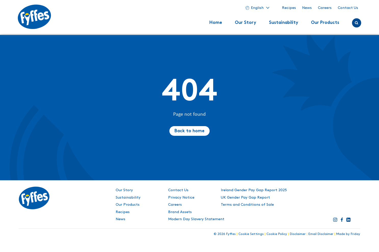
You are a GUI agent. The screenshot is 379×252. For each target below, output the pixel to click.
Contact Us (347, 8)
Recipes (288, 8)
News (306, 8)
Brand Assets (180, 212)
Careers (324, 8)
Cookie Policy (276, 233)
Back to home (189, 131)
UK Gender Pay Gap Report (245, 197)
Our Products (324, 23)
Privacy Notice (181, 197)
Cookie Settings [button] (251, 233)
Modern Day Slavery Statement (196, 219)
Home (214, 23)
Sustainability (282, 23)
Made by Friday (348, 233)
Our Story (244, 23)
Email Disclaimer (320, 233)
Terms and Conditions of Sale (247, 204)
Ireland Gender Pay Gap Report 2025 (254, 190)
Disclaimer (298, 233)
